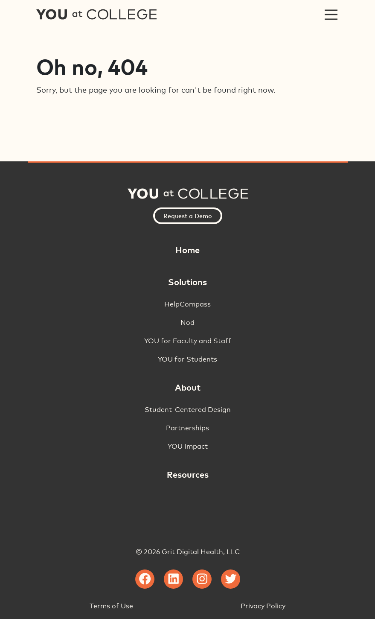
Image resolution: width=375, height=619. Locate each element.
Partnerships (187, 428)
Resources (188, 474)
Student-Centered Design (188, 410)
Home (187, 250)
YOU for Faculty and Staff (187, 341)
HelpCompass (187, 304)
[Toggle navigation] (331, 14)
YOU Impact (188, 446)
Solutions (187, 282)
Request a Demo (187, 215)
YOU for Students (187, 359)
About (188, 387)
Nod (187, 322)
